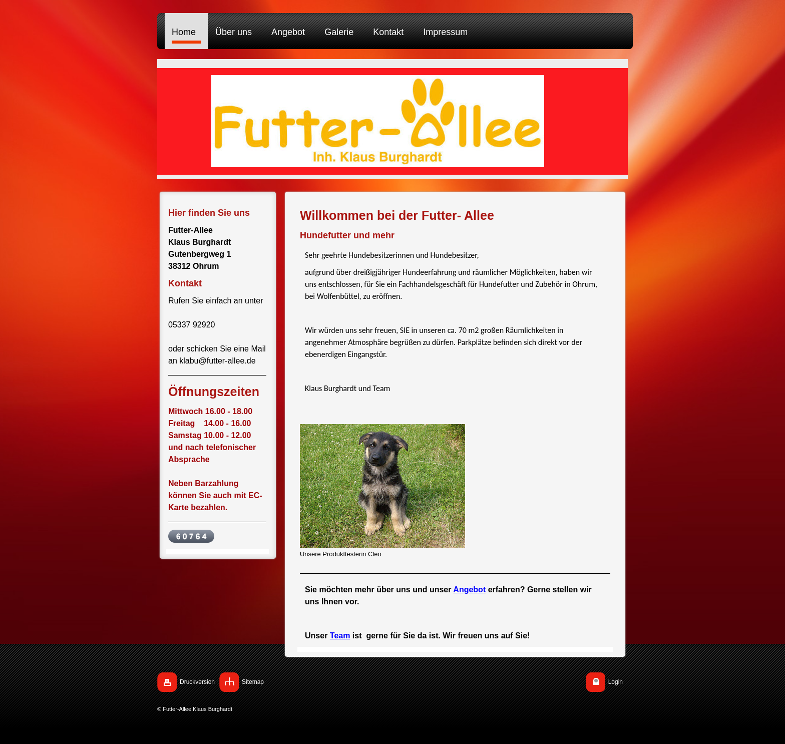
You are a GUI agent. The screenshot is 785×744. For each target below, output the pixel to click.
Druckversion (197, 681)
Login (615, 681)
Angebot (469, 589)
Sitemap (253, 681)
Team (340, 635)
